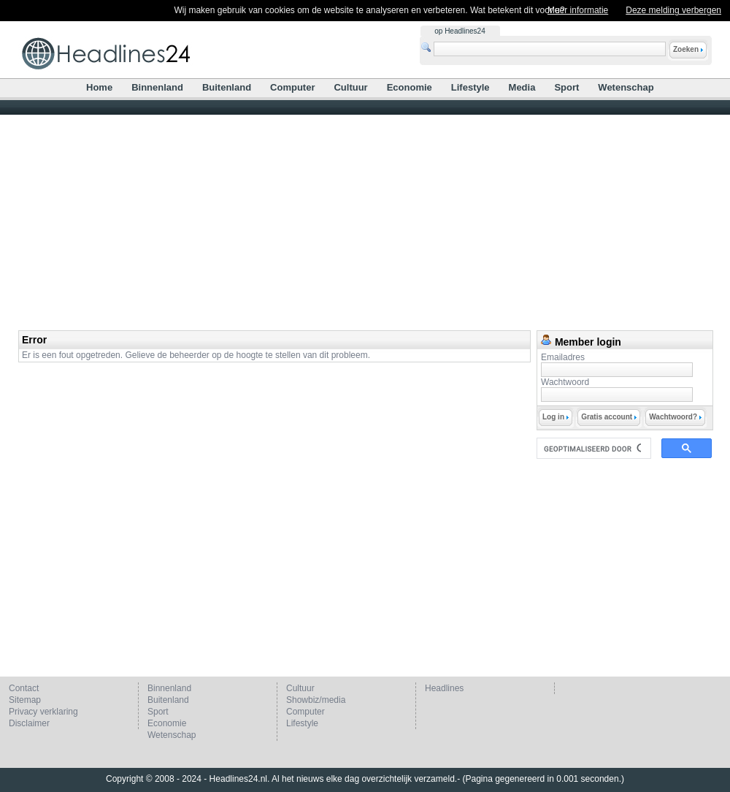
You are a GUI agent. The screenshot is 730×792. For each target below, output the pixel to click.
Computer (292, 87)
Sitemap (25, 700)
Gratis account (609, 417)
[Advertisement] (365, 220)
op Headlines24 (459, 31)
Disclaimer (29, 723)
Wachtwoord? (675, 417)
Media (522, 87)
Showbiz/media (315, 700)
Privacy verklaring (43, 712)
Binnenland (157, 87)
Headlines (444, 688)
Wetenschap (625, 87)
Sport (566, 87)
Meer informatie (578, 10)
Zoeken (688, 49)
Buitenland (226, 87)
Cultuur (350, 87)
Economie (409, 87)
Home (99, 87)
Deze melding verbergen (673, 10)
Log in (555, 417)
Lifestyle (470, 87)
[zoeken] (592, 448)
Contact (24, 688)
